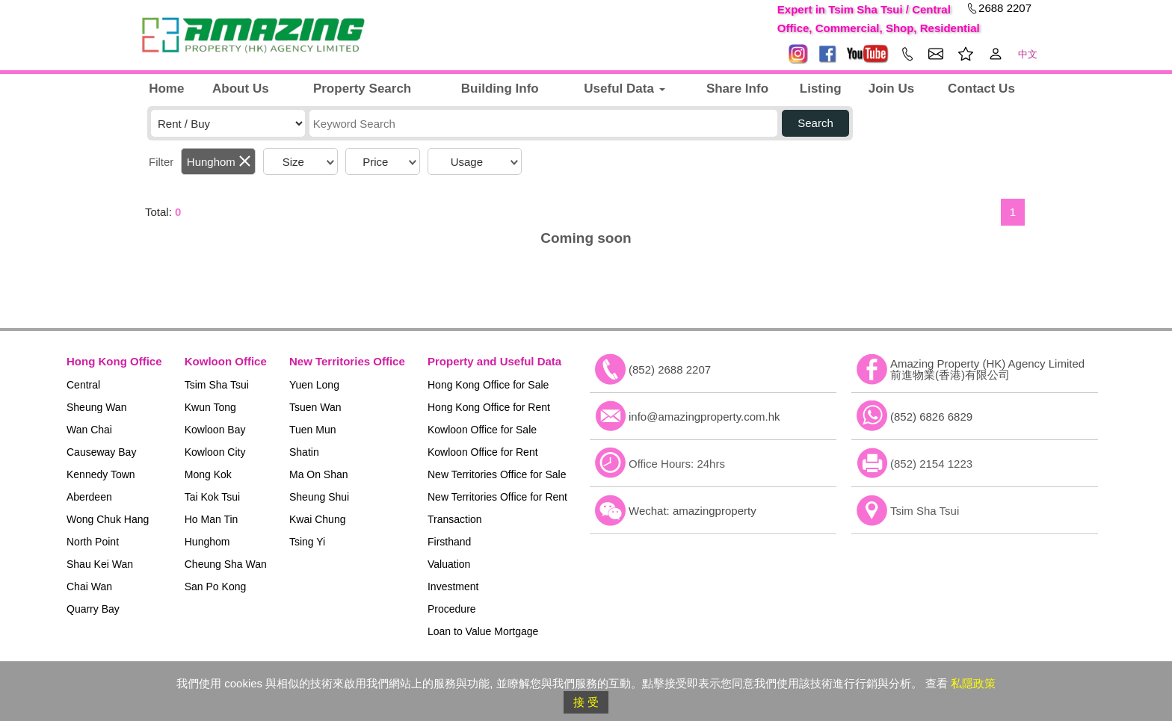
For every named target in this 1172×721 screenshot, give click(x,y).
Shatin (304, 452)
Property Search (362, 88)
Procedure (452, 609)
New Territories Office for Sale (497, 474)
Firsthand (449, 542)
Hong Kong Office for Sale (488, 385)
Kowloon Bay (215, 430)
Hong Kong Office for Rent (489, 407)
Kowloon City (215, 452)
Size (293, 161)
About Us (240, 88)
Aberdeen (89, 497)
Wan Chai (89, 430)
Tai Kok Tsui (212, 497)
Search (815, 123)
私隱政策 (973, 683)
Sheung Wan (96, 407)
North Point (93, 542)
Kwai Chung (317, 519)
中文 (1027, 54)
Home (166, 88)
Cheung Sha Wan (226, 564)
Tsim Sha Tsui (217, 385)
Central (83, 385)
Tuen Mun (312, 430)
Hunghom (211, 161)
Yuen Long (314, 385)
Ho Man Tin (211, 519)
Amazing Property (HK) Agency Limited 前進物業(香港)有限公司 (987, 369)
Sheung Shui (319, 497)
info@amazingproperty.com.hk (704, 416)
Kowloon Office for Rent (483, 452)
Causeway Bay (101, 452)
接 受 (586, 702)
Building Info (500, 88)
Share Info (737, 88)
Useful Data (624, 88)
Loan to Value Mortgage (483, 631)
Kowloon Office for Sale (482, 430)
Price (375, 161)
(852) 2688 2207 (670, 369)
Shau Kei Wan (100, 564)
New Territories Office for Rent (497, 497)
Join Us (891, 88)
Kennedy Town (101, 474)
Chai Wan (89, 586)
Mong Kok (208, 474)
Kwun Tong (210, 407)
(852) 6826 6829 (931, 416)
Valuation (449, 564)
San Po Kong (216, 586)
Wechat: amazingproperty (692, 510)
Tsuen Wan (315, 407)
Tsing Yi (307, 542)
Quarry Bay (93, 609)
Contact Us (981, 88)
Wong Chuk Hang (108, 519)
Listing (821, 88)
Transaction (455, 519)
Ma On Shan (318, 474)
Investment (453, 586)
